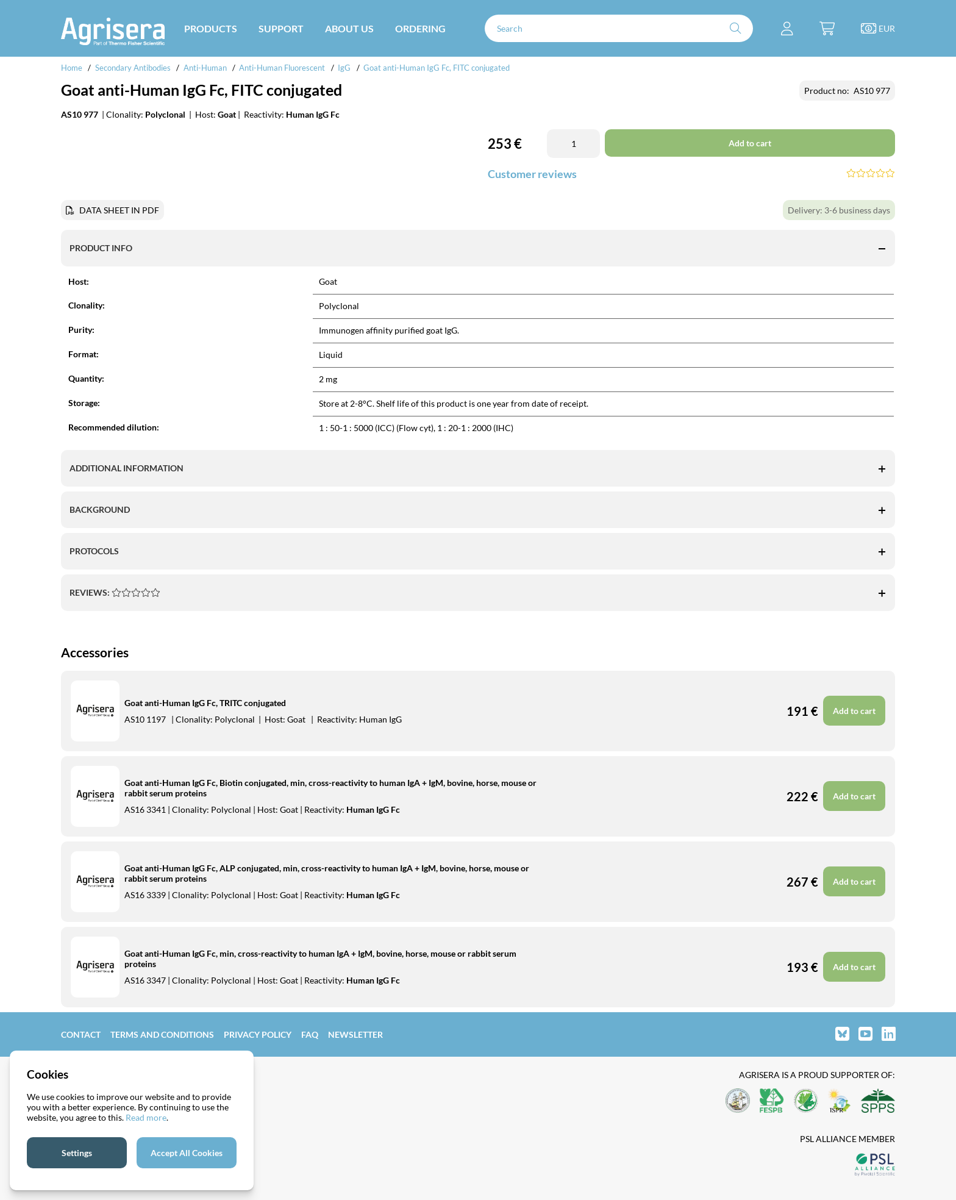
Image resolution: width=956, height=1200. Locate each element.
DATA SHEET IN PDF (119, 210)
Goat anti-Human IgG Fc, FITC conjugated (436, 68)
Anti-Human (205, 68)
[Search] (619, 28)
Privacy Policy (257, 1034)
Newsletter (355, 1034)
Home (71, 68)
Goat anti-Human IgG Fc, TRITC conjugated (205, 703)
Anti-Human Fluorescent (282, 68)
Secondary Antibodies (133, 68)
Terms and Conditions (162, 1034)
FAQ (309, 1034)
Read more (146, 1117)
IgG (344, 68)
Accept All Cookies (187, 1153)
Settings (77, 1153)
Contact (81, 1034)
